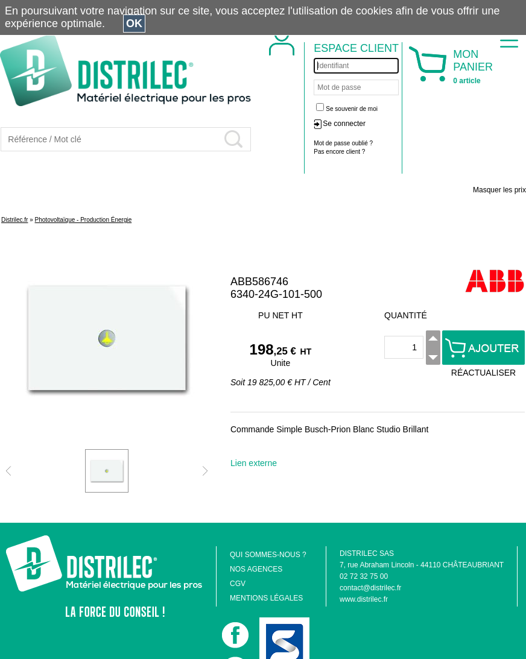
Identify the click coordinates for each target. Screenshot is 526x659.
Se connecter (344, 123)
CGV (238, 583)
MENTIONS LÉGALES (266, 598)
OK (134, 23)
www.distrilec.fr (364, 599)
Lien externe (253, 463)
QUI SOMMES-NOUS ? (268, 554)
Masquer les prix (499, 190)
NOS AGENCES (256, 569)
